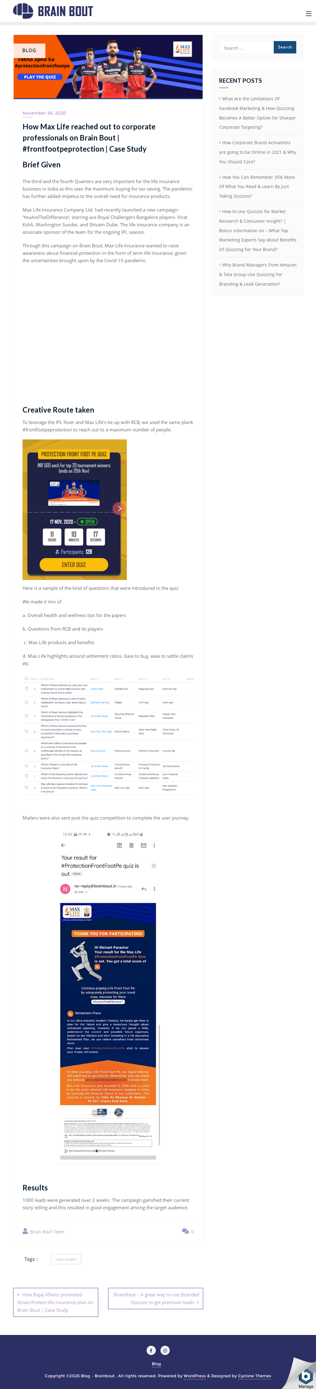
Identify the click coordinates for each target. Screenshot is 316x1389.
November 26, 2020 (44, 113)
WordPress (195, 1375)
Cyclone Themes (254, 1375)
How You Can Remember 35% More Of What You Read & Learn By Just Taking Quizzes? (257, 186)
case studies (66, 1259)
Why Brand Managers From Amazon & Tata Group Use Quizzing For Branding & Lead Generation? (258, 274)
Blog (156, 1363)
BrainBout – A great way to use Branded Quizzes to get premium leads (156, 1298)
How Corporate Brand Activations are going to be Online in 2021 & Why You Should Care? (257, 152)
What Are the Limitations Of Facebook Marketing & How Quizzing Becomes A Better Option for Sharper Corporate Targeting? (257, 113)
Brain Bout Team (43, 1231)
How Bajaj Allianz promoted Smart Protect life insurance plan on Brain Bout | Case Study (55, 1302)
